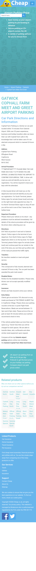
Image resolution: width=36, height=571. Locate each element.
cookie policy (17, 498)
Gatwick (26, 87)
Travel (4, 468)
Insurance (5, 473)
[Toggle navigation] (32, 3)
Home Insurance (7, 442)
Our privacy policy (15, 504)
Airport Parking (16, 87)
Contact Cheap (7, 481)
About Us (5, 484)
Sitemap (5, 487)
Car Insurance (6, 439)
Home (6, 87)
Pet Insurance (6, 448)
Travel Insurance (7, 445)
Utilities (4, 471)
